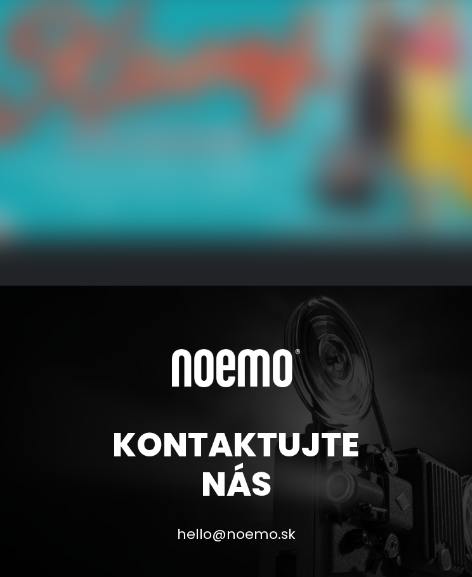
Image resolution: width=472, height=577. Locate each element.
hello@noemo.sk (236, 534)
